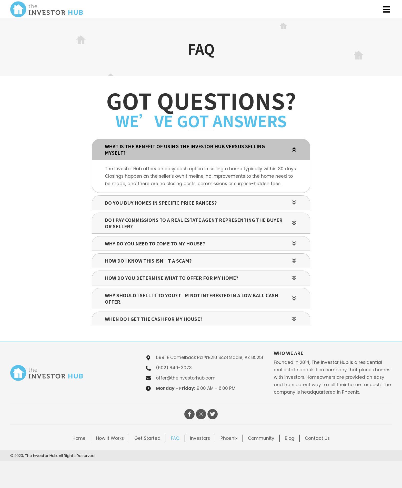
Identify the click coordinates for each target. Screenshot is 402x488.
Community (261, 438)
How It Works (110, 438)
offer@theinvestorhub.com (186, 378)
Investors (200, 438)
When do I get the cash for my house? (154, 319)
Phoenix (228, 438)
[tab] (201, 149)
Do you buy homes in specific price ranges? (161, 203)
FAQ (175, 438)
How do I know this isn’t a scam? (148, 260)
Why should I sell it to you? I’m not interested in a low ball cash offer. (191, 298)
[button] (189, 414)
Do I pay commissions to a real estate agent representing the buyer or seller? (194, 223)
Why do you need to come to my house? (155, 243)
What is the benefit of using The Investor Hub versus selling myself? (185, 149)
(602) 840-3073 (174, 368)
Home (79, 438)
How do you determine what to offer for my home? (171, 278)
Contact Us (317, 438)
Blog (289, 438)
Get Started (147, 438)
